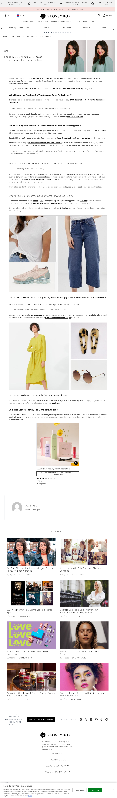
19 (28, 36)
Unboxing (67, 28)
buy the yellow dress (19, 395)
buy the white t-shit (18, 297)
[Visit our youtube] (96, 719)
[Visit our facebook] (80, 719)
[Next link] (113, 28)
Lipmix (96, 174)
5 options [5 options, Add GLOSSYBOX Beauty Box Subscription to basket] (41, 484)
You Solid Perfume (75, 116)
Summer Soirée (19, 414)
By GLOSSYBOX (25, 574)
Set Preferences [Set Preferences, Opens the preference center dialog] (79, 790)
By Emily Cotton (26, 658)
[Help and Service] (58, 759)
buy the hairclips (39, 395)
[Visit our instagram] (91, 719)
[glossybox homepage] (57, 16)
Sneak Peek (46, 28)
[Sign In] (8, 15)
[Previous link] (1, 28)
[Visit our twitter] (86, 719)
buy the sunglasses (57, 395)
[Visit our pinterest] (106, 719)
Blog (12, 36)
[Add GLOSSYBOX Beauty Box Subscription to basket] (76, 463)
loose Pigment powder (41, 179)
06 (23, 36)
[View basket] (107, 15)
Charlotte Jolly (29, 88)
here (30, 796)
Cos (41, 200)
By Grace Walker (79, 658)
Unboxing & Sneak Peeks (19, 28)
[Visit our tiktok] (101, 719)
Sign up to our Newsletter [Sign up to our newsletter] (40, 719)
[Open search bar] (99, 15)
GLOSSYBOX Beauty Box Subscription (53, 468)
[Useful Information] (57, 771)
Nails (104, 28)
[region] (58, 790)
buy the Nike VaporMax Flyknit (91, 297)
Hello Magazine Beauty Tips (41, 36)
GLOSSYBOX (32, 505)
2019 (18, 36)
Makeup (86, 28)
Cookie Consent (58, 753)
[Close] (113, 790)
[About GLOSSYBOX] (57, 765)
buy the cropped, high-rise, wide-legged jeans (52, 297)
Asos (46, 208)
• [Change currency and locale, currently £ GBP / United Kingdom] (21, 15)
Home (5, 36)
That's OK (95, 790)
